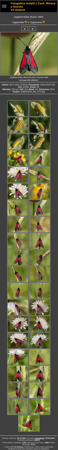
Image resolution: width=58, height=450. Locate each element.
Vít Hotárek (19, 447)
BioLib (35, 80)
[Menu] (4, 6)
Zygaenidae (18, 22)
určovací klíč (25, 80)
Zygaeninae (36, 22)
